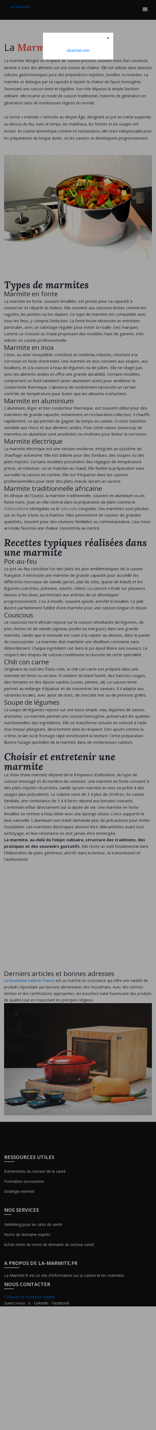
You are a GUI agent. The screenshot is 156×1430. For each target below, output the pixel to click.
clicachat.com (78, 50)
